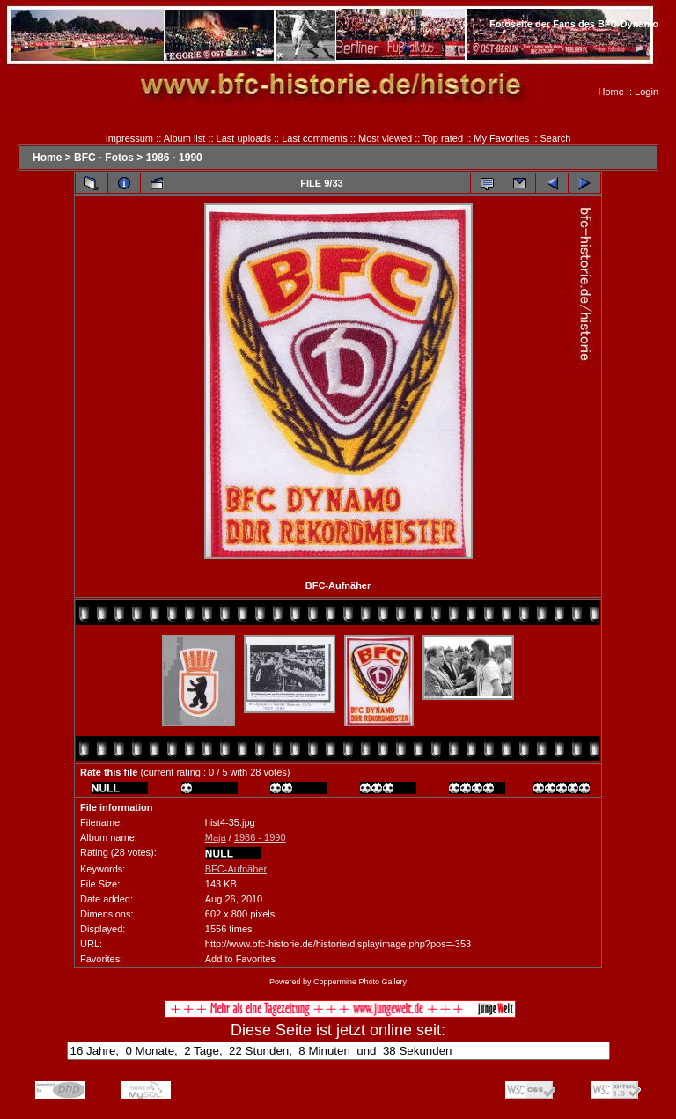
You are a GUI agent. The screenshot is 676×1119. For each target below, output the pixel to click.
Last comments (315, 138)
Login (646, 91)
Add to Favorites (240, 958)
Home (611, 91)
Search (555, 138)
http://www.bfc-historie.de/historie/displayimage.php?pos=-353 (338, 944)
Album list (185, 138)
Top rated (442, 138)
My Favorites (501, 138)
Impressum (129, 138)
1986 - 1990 (174, 157)
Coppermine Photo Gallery (360, 981)
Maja (215, 837)
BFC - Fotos (104, 157)
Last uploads (244, 138)
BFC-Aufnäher (236, 869)
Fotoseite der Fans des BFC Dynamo (573, 23)
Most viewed (385, 138)
